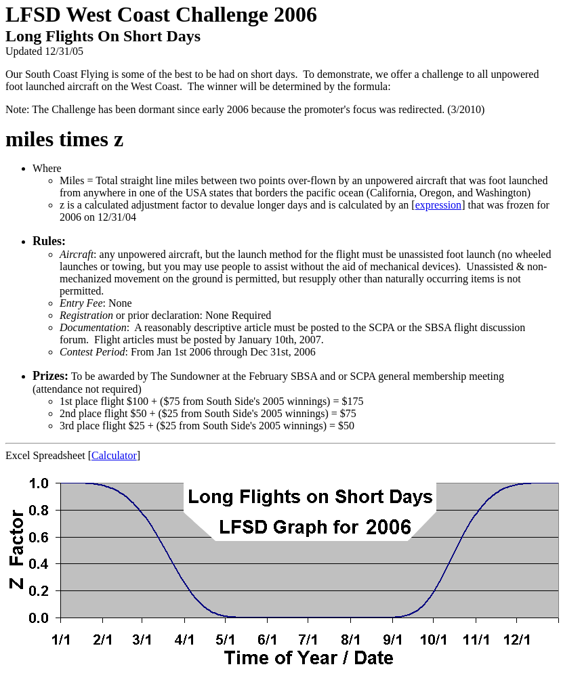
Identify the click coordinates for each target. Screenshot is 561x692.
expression (438, 205)
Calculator (114, 455)
